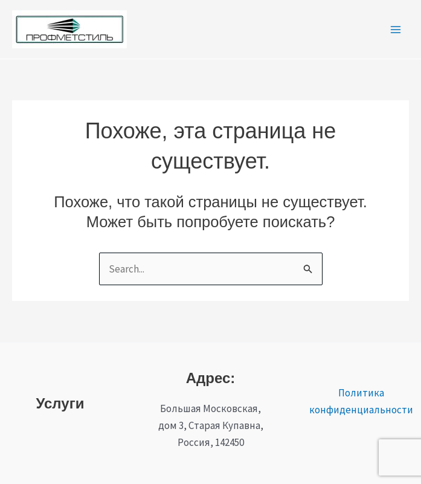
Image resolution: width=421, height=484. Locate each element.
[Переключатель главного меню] (395, 29)
